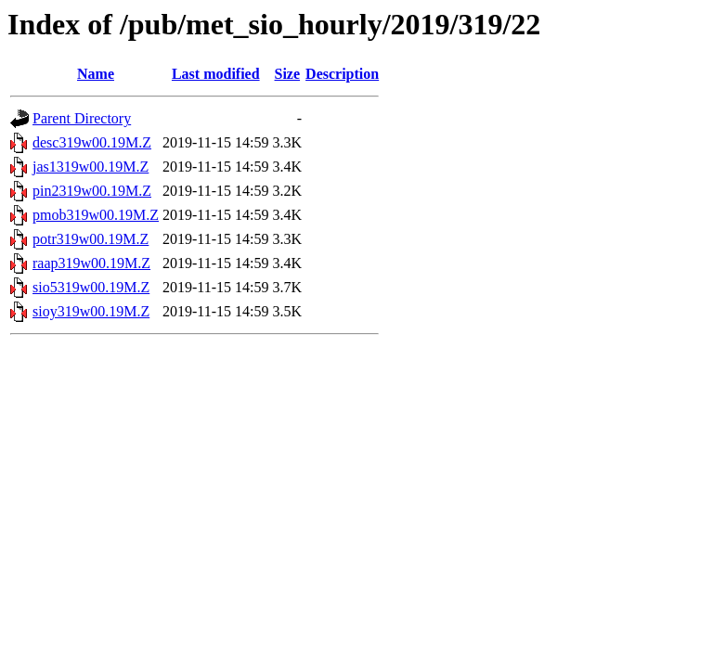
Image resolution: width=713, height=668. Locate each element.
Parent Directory (81, 118)
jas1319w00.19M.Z (90, 166)
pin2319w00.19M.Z (91, 191)
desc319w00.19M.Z (91, 142)
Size (288, 74)
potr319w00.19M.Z (90, 239)
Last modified (216, 74)
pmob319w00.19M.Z (95, 215)
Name (95, 74)
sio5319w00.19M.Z (90, 287)
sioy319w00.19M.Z (90, 311)
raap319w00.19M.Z (91, 263)
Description (342, 74)
